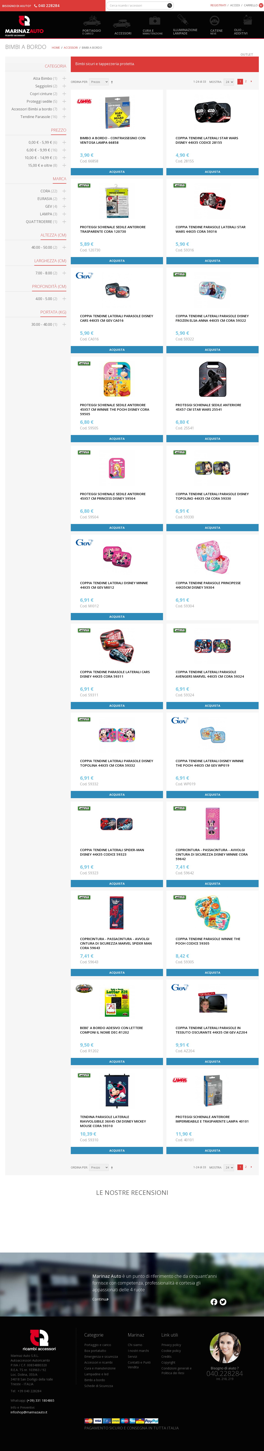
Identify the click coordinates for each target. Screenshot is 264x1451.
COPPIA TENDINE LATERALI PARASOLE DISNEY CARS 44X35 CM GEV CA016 (116, 318)
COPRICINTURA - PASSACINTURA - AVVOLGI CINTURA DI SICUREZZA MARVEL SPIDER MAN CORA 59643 (116, 943)
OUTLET (247, 54)
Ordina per (79, 82)
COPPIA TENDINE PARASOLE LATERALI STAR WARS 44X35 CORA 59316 (211, 229)
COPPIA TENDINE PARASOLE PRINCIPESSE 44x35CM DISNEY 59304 (208, 585)
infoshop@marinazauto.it (29, 1412)
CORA (49, 191)
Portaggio (92, 31)
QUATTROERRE (41, 221)
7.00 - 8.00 (46, 273)
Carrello (251, 5)
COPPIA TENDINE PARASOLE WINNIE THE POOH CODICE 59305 (208, 940)
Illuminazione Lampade (185, 31)
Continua (100, 1299)
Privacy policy (171, 1345)
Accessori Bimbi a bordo (34, 109)
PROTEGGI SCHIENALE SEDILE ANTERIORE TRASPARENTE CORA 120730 (113, 229)
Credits (166, 1356)
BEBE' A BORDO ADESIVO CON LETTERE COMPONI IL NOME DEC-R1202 (111, 1029)
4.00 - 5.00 (46, 298)
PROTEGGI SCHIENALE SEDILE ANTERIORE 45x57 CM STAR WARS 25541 (208, 407)
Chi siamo (135, 1345)
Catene (216, 31)
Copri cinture (43, 93)
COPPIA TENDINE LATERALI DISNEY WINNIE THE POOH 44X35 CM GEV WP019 (210, 763)
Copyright (168, 1362)
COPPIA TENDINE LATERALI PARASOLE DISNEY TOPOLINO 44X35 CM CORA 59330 (212, 496)
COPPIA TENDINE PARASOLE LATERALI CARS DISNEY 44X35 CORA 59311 (115, 674)
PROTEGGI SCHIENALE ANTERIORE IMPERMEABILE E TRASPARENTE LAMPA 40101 (212, 1118)
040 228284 (49, 5)
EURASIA (47, 198)
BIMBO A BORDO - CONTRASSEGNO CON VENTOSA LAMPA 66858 (112, 140)
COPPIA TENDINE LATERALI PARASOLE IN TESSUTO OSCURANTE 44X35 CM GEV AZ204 (211, 1029)
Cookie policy (171, 1350)
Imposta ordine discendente (112, 82)
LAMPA (48, 214)
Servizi (132, 1356)
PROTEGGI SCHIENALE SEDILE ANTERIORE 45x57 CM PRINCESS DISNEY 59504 (113, 496)
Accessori (123, 33)
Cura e (153, 31)
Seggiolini (46, 86)
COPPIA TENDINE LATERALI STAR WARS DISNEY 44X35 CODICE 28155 (207, 140)
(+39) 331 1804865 (40, 1400)
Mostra (215, 82)
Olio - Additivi (241, 31)
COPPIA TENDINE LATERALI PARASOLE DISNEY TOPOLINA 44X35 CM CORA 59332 (116, 763)
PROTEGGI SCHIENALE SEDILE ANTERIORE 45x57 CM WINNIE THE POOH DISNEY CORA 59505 (114, 409)
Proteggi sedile (42, 101)
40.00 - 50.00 (44, 247)
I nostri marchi (138, 1350)
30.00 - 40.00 (44, 324)
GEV (51, 206)
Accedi (235, 5)
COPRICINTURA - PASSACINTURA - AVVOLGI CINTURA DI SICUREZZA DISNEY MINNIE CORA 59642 (212, 854)
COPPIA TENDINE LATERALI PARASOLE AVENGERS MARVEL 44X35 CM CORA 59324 (210, 674)
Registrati (218, 5)
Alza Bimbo (45, 78)
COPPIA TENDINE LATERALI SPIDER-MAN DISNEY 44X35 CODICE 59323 (112, 851)
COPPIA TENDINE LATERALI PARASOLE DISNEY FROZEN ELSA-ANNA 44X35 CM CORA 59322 (212, 318)
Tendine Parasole (38, 116)
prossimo (251, 81)
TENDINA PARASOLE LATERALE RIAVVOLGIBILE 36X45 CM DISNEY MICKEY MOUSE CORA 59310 (113, 1121)
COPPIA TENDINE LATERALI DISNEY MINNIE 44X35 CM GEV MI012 (114, 585)
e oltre (42, 165)
